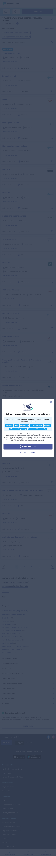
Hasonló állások (28, 453)
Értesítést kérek (28, 446)
